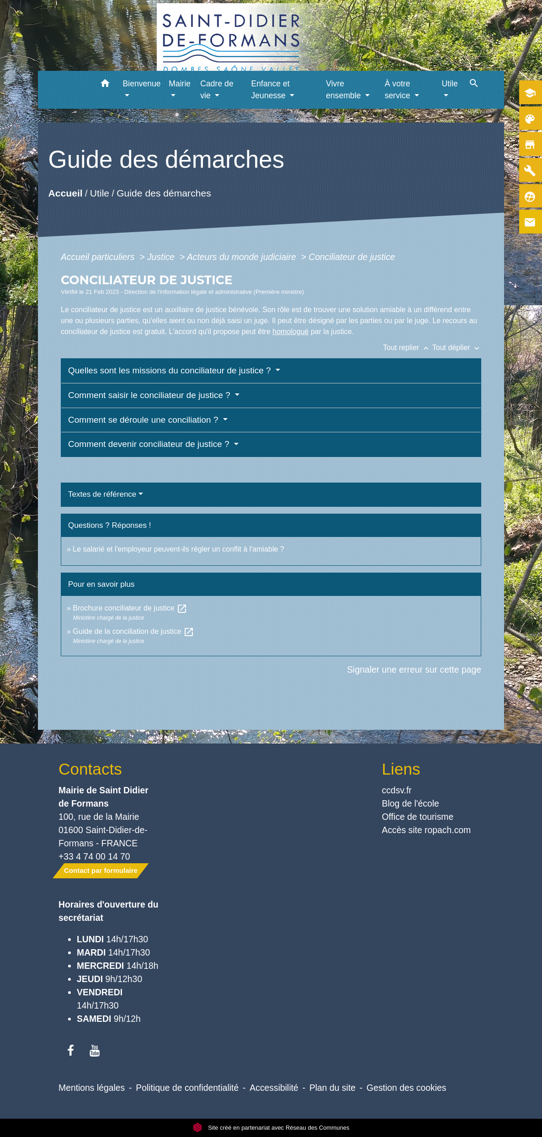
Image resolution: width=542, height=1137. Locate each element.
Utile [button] (449, 83)
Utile (99, 193)
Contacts (90, 769)
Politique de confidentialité (187, 1088)
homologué (290, 331)
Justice (162, 257)
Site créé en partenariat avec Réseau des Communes (271, 1127)
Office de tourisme (418, 817)
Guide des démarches (164, 193)
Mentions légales (91, 1088)
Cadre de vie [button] (216, 89)
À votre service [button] (399, 89)
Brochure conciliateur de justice (130, 608)
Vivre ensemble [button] (344, 89)
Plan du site (332, 1088)
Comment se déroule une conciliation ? (144, 420)
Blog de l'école (410, 803)
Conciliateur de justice (351, 257)
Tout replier (407, 347)
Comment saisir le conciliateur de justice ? (150, 395)
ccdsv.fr (397, 790)
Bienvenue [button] (142, 83)
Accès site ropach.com (426, 830)
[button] (105, 85)
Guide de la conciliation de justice (133, 631)
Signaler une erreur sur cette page (414, 669)
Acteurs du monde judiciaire (242, 257)
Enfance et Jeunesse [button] (270, 89)
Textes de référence (102, 494)
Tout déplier (456, 347)
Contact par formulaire (101, 870)
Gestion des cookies (406, 1088)
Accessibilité (274, 1088)
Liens (401, 769)
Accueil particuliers (99, 257)
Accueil (65, 193)
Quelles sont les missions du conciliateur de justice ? (170, 370)
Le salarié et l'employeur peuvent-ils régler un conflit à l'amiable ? (178, 549)
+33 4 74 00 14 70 (94, 856)
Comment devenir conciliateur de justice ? (150, 444)
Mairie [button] (180, 83)
